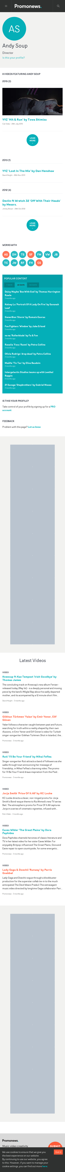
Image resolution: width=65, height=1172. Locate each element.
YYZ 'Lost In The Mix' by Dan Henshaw (28, 171)
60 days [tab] (33, 285)
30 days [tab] (20, 285)
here (44, 1166)
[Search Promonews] (58, 6)
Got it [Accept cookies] (58, 1152)
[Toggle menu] (6, 6)
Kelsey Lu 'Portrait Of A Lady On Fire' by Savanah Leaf (32, 306)
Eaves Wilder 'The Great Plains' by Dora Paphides (26, 831)
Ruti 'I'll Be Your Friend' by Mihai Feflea (26, 756)
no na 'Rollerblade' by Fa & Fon (21, 335)
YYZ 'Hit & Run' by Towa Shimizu (24, 119)
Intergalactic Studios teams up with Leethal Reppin (29, 373)
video (5, 672)
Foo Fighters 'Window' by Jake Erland (25, 326)
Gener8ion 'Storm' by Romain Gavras (25, 317)
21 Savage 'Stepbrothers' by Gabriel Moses (28, 385)
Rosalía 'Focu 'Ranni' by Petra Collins (25, 344)
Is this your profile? (13, 57)
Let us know (34, 427)
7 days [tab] (9, 285)
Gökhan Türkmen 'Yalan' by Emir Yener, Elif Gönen (29, 718)
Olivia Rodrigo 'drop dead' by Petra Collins (28, 354)
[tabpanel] (32, 340)
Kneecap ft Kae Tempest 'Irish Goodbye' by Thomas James (29, 678)
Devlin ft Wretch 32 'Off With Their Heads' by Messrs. (31, 202)
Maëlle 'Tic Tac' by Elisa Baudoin (22, 363)
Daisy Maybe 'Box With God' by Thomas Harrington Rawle (32, 293)
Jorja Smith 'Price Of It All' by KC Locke (27, 793)
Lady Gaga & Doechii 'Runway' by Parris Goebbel (27, 871)
